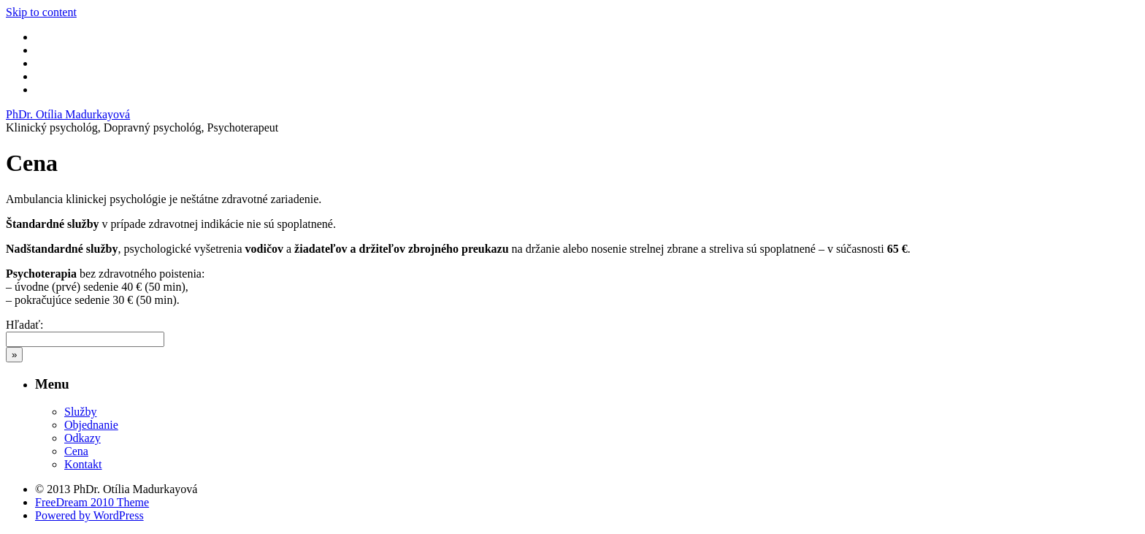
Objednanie (91, 425)
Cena (76, 451)
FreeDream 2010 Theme (92, 502)
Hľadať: (25, 325)
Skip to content (41, 12)
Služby (80, 411)
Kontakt (83, 464)
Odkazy (82, 438)
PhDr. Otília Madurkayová (68, 114)
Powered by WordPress (89, 515)
